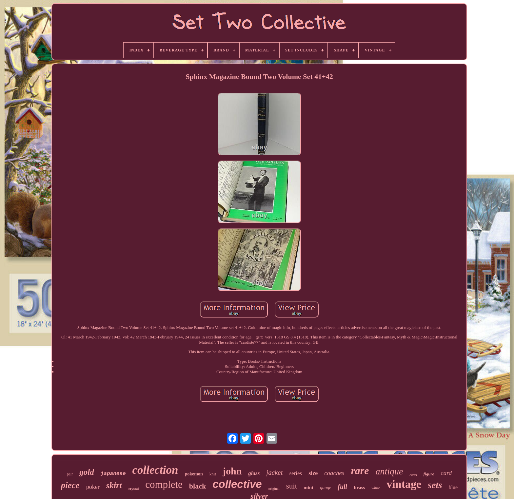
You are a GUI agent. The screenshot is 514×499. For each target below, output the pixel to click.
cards (413, 475)
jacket (274, 472)
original (274, 488)
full (342, 486)
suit (291, 486)
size (313, 473)
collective (237, 484)
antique (389, 471)
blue (453, 487)
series (295, 473)
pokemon (194, 473)
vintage (403, 484)
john (232, 471)
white (375, 488)
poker (93, 487)
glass (254, 473)
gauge (325, 487)
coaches (334, 473)
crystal (133, 488)
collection (155, 470)
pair (70, 474)
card (446, 473)
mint (308, 487)
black (197, 486)
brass (359, 487)
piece (70, 485)
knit (212, 473)
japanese (113, 474)
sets (435, 485)
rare (360, 470)
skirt (114, 485)
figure (429, 473)
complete (164, 484)
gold (86, 472)
